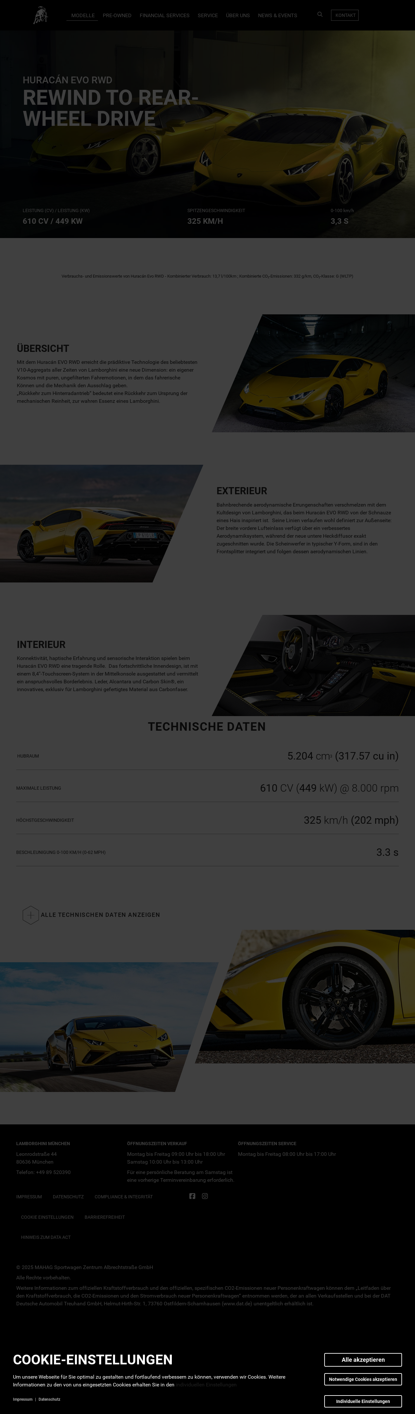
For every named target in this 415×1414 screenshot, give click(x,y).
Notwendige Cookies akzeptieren (363, 1379)
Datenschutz (49, 1399)
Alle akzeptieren (363, 1359)
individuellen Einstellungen (206, 1385)
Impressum (22, 1399)
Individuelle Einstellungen (363, 1401)
